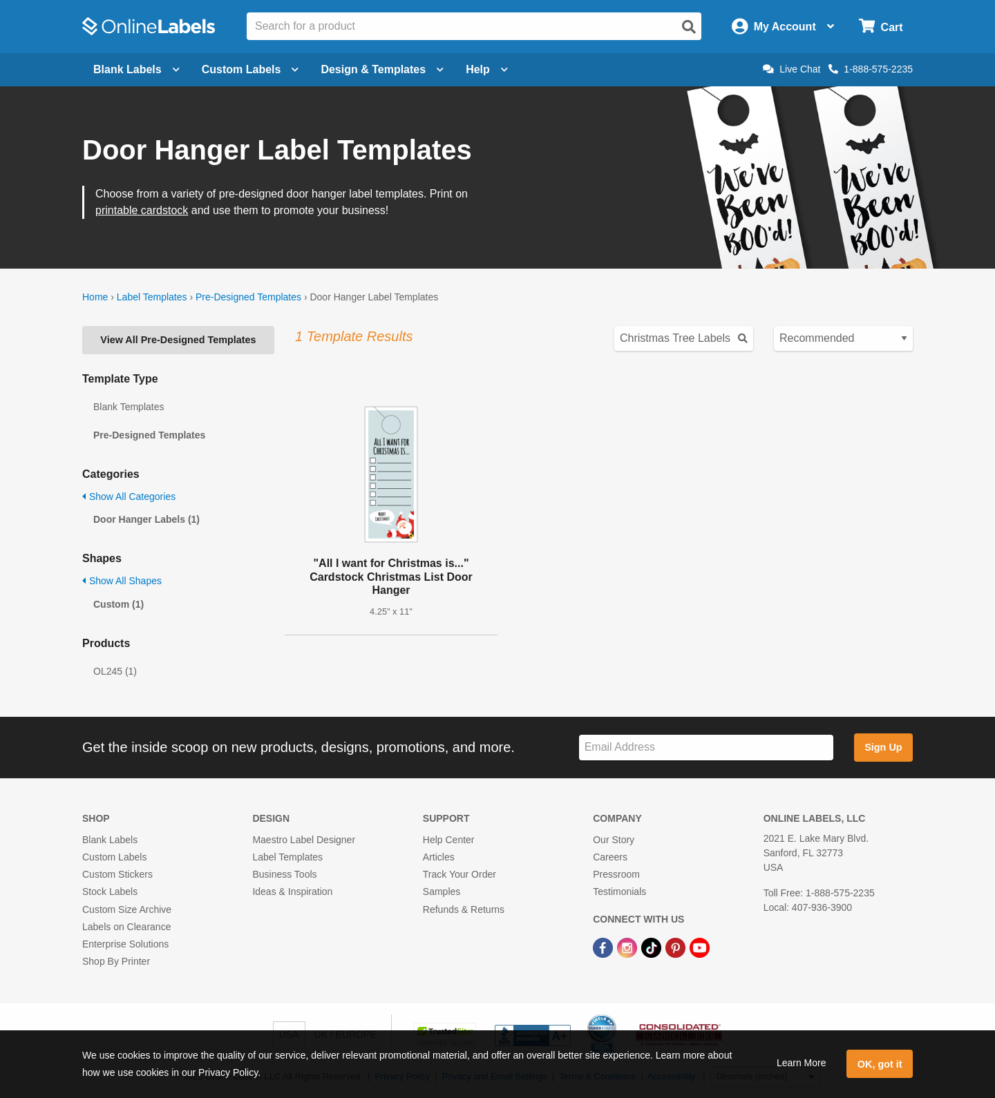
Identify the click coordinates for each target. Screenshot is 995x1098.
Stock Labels (110, 891)
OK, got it (879, 1064)
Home (95, 296)
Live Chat (791, 69)
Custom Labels (114, 857)
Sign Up (883, 747)
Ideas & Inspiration (292, 891)
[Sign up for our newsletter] (706, 747)
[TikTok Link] (652, 946)
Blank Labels (110, 839)
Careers (610, 857)
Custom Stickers (117, 874)
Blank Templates (128, 406)
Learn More (801, 1062)
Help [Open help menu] (487, 69)
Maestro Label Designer (303, 839)
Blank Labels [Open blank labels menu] (136, 69)
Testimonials (619, 891)
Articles (439, 857)
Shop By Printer (116, 961)
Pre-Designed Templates (248, 296)
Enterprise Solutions (125, 944)
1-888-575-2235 (870, 69)
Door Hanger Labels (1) (146, 519)
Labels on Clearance (126, 926)
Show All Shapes (122, 580)
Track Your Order (459, 874)
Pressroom (616, 874)
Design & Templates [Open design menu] (382, 69)
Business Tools (284, 874)
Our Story (613, 839)
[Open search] (688, 27)
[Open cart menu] (881, 26)
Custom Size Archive (126, 909)
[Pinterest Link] (676, 946)
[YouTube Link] (700, 946)
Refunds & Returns (463, 909)
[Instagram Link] (628, 946)
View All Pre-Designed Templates (178, 339)
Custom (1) (118, 604)
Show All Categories (129, 496)
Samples (441, 891)
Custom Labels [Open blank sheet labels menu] (250, 69)
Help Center (449, 839)
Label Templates (152, 296)
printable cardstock (141, 210)
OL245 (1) (115, 671)
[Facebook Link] (604, 946)
